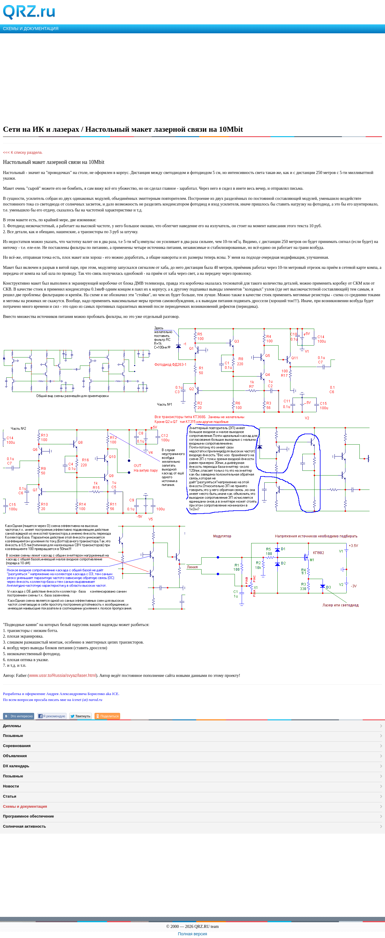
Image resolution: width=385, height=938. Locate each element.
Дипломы (12, 726)
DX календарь (16, 766)
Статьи (9, 796)
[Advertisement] (178, 78)
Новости (11, 786)
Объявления (15, 756)
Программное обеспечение (28, 816)
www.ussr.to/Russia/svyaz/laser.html (62, 675)
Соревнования (17, 746)
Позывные (13, 735)
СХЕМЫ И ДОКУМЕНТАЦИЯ (31, 28)
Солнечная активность (24, 826)
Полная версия (192, 933)
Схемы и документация (25, 806)
